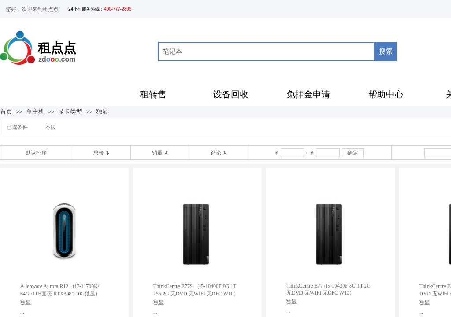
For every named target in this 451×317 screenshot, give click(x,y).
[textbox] (266, 51)
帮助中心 (385, 94)
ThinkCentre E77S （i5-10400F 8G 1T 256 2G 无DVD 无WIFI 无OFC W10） (196, 290)
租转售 (153, 94)
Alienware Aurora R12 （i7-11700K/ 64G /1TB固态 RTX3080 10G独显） (60, 290)
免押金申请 (308, 94)
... (22, 312)
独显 (102, 111)
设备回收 (230, 94)
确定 (352, 153)
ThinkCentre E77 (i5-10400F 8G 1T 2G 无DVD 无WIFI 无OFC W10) (328, 289)
